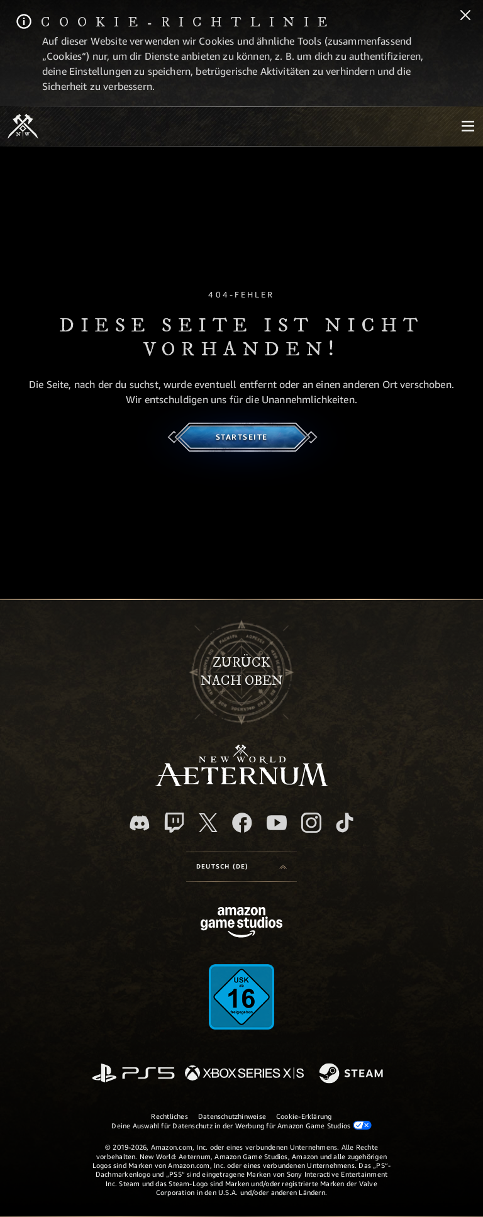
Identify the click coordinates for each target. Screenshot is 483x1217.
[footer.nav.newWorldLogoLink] (241, 782)
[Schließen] (465, 16)
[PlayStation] (133, 1074)
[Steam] (352, 1074)
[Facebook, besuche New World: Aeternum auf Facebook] (242, 823)
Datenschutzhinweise (232, 1116)
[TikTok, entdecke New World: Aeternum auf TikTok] (344, 823)
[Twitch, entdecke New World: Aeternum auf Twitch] (174, 823)
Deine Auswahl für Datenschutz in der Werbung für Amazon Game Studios (241, 1125)
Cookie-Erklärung (304, 1116)
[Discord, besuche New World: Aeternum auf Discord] (140, 823)
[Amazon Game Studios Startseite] (241, 923)
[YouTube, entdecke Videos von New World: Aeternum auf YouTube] (277, 823)
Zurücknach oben (242, 671)
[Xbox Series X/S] (244, 1074)
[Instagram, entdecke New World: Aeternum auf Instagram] (311, 823)
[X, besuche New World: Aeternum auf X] (208, 822)
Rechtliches (169, 1116)
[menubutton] (468, 126)
